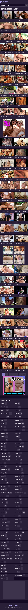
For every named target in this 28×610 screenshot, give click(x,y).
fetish (4, 499)
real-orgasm (19, 483)
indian (4, 535)
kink (3, 562)
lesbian (18, 413)
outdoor (18, 463)
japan (4, 545)
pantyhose (19, 469)
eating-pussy (5, 469)
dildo (4, 466)
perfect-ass (19, 479)
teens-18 (18, 522)
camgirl (4, 436)
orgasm (18, 453)
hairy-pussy (5, 522)
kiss (3, 568)
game (4, 506)
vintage (18, 545)
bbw (3, 427)
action (4, 403)
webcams (19, 562)
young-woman (20, 575)
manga (18, 417)
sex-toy (18, 499)
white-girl (19, 568)
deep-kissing (5, 453)
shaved (18, 509)
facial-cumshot (6, 493)
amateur (5, 410)
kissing (4, 572)
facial (4, 489)
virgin (18, 549)
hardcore (5, 529)
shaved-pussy (20, 512)
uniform (18, 535)
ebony (4, 473)
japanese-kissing (6, 559)
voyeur (18, 552)
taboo (18, 516)
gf (3, 516)
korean (4, 575)
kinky (3, 565)
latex (17, 403)
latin (18, 407)
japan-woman (6, 552)
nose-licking (19, 446)
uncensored (19, 532)
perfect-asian (19, 476)
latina (18, 410)
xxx (17, 572)
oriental (18, 460)
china (3, 450)
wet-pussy (19, 565)
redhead (18, 489)
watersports (19, 555)
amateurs (5, 417)
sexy (17, 506)
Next (23, 374)
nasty (17, 436)
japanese (5, 555)
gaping (4, 512)
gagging (4, 502)
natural (18, 440)
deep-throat (6, 456)
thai (17, 526)
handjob (5, 526)
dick (3, 463)
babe (4, 420)
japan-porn (5, 549)
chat (3, 446)
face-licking (5, 486)
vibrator (18, 542)
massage (19, 420)
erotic (3, 476)
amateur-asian (6, 413)
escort (4, 479)
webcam (18, 559)
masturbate (19, 423)
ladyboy (4, 578)
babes (4, 423)
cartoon (4, 440)
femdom (5, 496)
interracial (5, 542)
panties (18, 466)
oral (17, 450)
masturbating (20, 427)
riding (18, 496)
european (5, 483)
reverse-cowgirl (20, 493)
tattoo (18, 519)
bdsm (4, 430)
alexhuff (4, 407)
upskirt (18, 539)
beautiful (4, 433)
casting (4, 443)
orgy (18, 456)
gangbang (5, 509)
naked (18, 433)
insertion (4, 539)
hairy (4, 519)
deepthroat (5, 460)
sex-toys (18, 502)
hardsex (4, 532)
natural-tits (19, 443)
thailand (18, 529)
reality (18, 486)
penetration (19, 473)
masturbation (20, 430)
